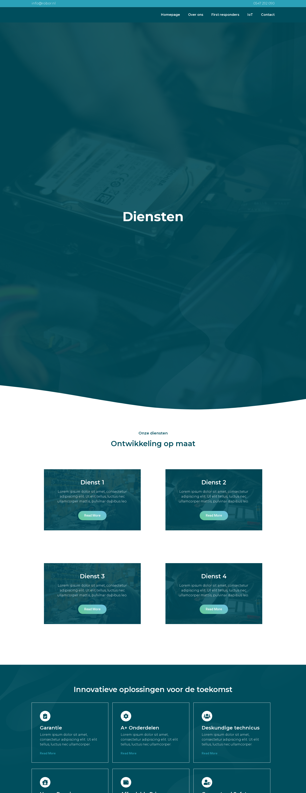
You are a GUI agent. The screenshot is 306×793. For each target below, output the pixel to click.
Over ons (195, 15)
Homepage (170, 15)
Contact (268, 15)
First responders (225, 15)
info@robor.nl (44, 3)
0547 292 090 (264, 3)
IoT (250, 15)
